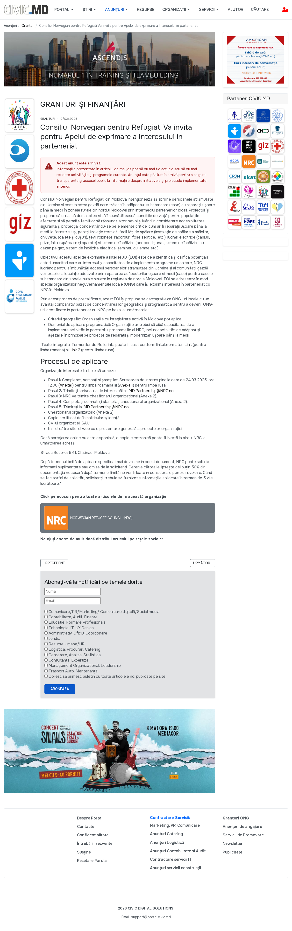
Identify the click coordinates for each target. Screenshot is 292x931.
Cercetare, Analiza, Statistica (75, 654)
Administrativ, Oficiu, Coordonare (78, 633)
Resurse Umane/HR (67, 644)
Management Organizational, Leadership (85, 665)
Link (188, 344)
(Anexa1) (66, 385)
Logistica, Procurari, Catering (74, 649)
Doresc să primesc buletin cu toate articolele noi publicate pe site (107, 676)
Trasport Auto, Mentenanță (73, 671)
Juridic (54, 638)
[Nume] (72, 591)
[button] (64, 9)
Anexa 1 (126, 385)
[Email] (72, 600)
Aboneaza (59, 689)
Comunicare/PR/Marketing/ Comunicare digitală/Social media (104, 611)
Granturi (47, 119)
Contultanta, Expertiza (68, 660)
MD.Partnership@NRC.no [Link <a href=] (151, 390)
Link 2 (75, 350)
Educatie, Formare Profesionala (77, 622)
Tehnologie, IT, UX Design (71, 627)
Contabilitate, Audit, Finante (73, 617)
